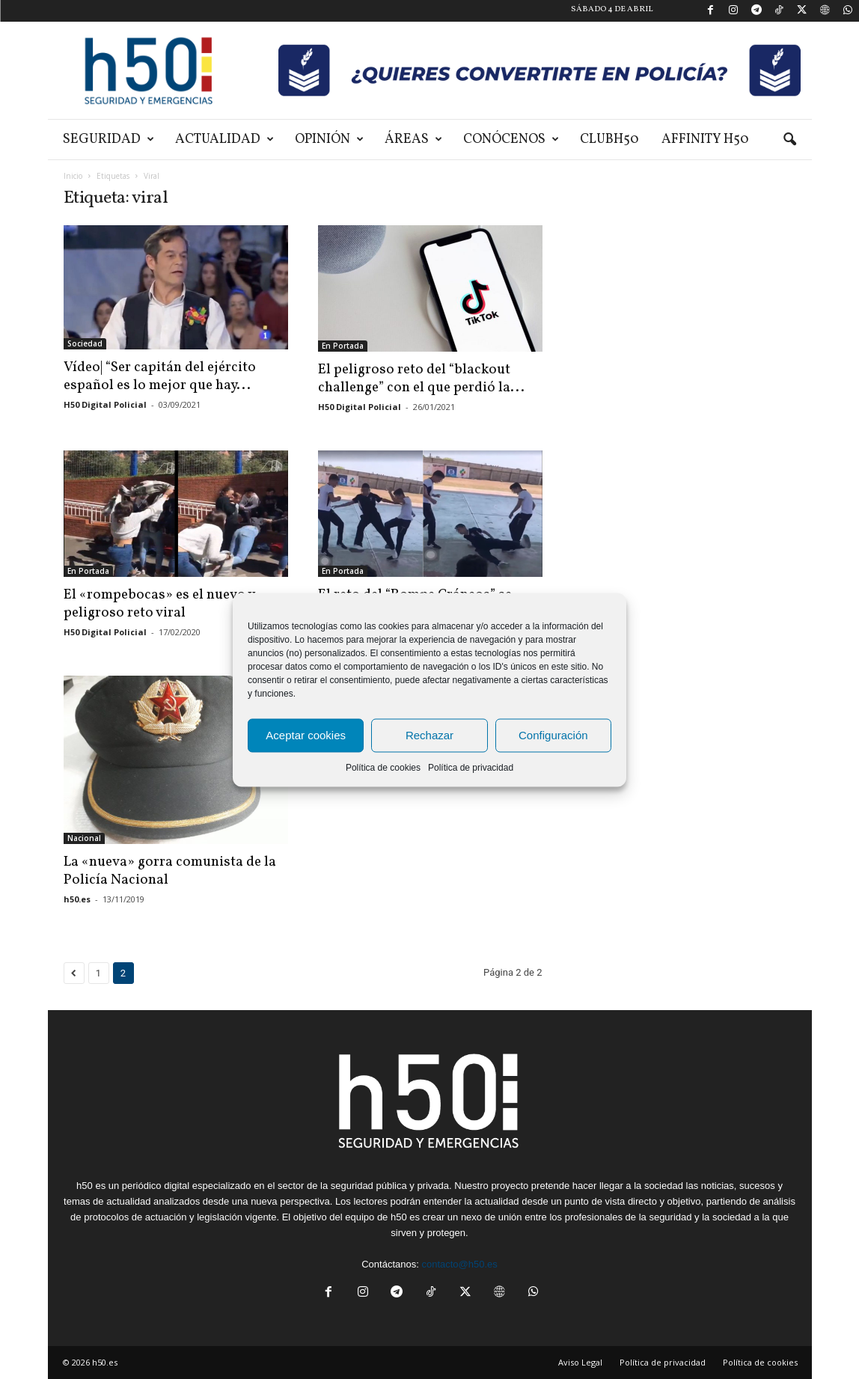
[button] (789, 139)
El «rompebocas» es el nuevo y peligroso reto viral (159, 604)
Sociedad (85, 343)
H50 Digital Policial (105, 404)
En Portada (343, 345)
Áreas (413, 139)
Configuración (553, 735)
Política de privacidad (470, 767)
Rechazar (429, 735)
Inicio (73, 176)
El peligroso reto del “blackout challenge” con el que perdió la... (421, 378)
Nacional (84, 838)
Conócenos (511, 139)
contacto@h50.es (459, 1264)
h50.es (77, 899)
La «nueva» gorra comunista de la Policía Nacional (170, 871)
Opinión (329, 139)
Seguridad (108, 139)
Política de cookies (383, 767)
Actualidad (224, 139)
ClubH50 (609, 139)
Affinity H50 (705, 139)
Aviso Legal (580, 1362)
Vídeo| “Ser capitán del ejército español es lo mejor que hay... (160, 376)
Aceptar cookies (306, 735)
